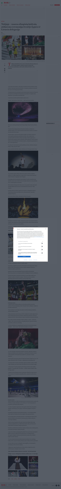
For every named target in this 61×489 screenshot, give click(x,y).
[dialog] (30, 244)
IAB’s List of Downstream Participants (39, 236)
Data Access (30, 260)
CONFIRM (24, 256)
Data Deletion (25, 260)
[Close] (46, 229)
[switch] (42, 243)
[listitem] (30, 241)
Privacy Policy (35, 260)
